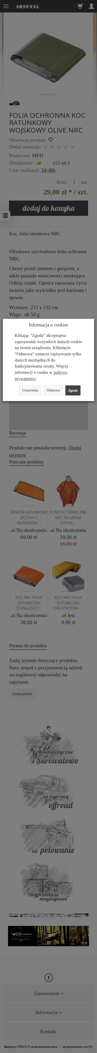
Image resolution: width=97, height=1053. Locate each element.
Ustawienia (30, 390)
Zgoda (73, 390)
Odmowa (53, 390)
